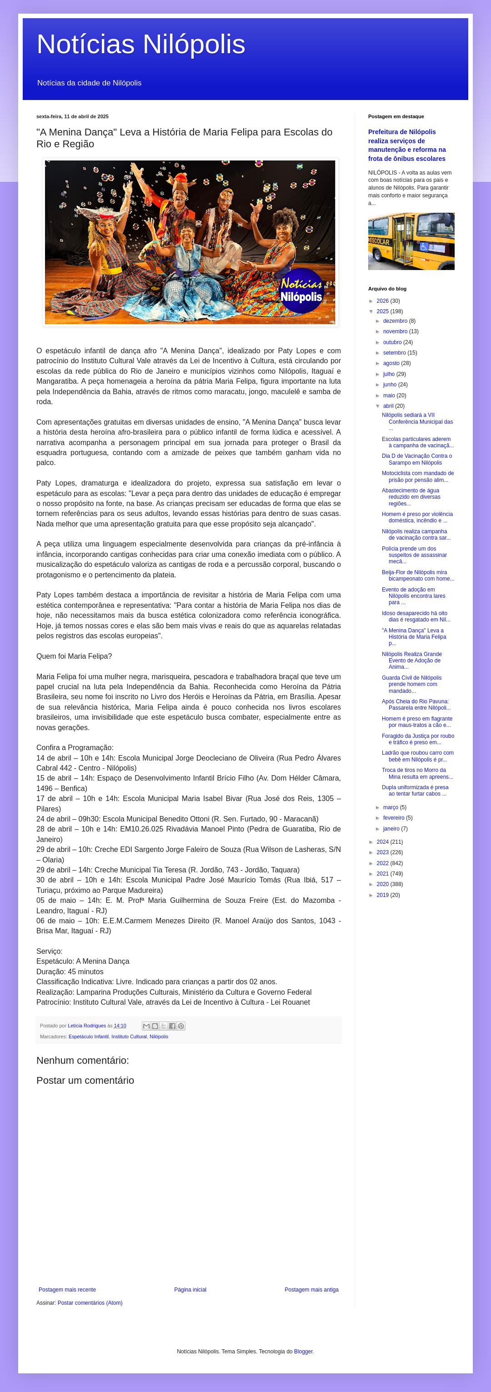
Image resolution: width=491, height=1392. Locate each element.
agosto (392, 363)
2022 (384, 863)
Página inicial (190, 1290)
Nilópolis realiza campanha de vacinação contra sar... (416, 534)
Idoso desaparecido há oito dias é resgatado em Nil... (416, 616)
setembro (395, 353)
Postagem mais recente (67, 1290)
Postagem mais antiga (312, 1290)
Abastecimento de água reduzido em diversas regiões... (411, 497)
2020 (384, 884)
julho (389, 374)
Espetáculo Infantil (89, 1036)
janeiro (392, 829)
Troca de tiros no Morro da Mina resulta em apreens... (417, 773)
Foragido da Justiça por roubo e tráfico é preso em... (418, 739)
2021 (384, 874)
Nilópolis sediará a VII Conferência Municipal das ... (417, 421)
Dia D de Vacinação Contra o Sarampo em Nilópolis (417, 459)
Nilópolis (159, 1036)
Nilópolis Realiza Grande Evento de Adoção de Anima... (412, 661)
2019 (384, 895)
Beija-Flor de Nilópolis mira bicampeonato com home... (418, 575)
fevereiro (394, 818)
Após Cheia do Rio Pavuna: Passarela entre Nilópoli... (416, 704)
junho (390, 384)
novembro (396, 331)
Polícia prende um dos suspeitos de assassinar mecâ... (414, 555)
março (391, 807)
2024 (384, 842)
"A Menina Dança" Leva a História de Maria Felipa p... (414, 637)
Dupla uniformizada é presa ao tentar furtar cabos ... (415, 790)
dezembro (396, 321)
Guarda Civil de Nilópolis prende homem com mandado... (411, 684)
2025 (384, 311)
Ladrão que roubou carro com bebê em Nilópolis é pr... (418, 756)
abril (389, 406)
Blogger (303, 1351)
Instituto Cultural (129, 1036)
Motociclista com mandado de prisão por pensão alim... (418, 476)
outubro (393, 342)
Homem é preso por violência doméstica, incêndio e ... (417, 517)
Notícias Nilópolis (141, 44)
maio (389, 395)
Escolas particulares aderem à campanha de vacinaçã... (418, 442)
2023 (384, 852)
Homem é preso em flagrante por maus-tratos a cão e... (417, 722)
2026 (384, 301)
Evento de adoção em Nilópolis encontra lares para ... (414, 596)
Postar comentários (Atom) (90, 1303)
